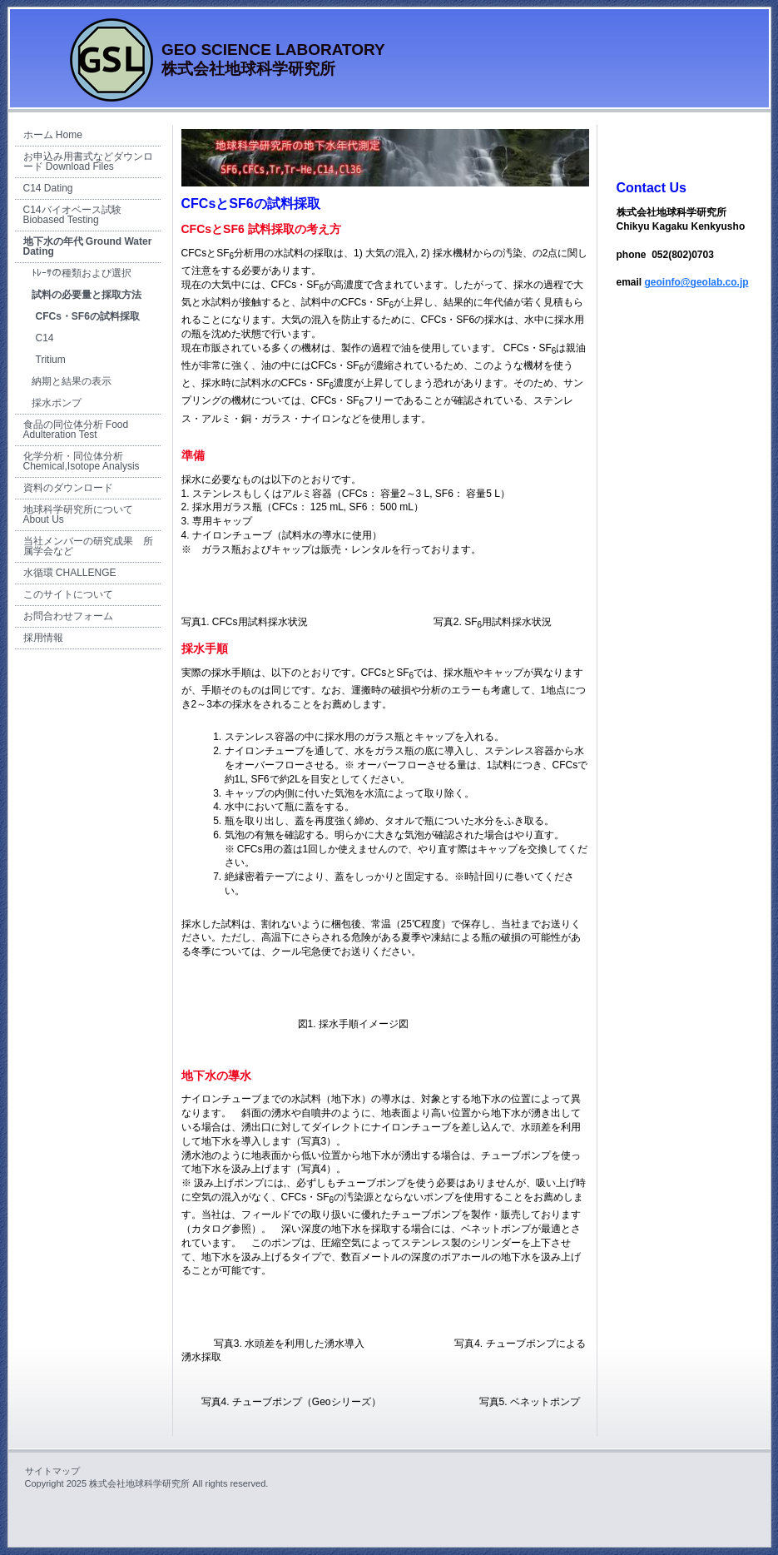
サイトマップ (52, 1471)
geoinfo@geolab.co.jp (697, 282)
